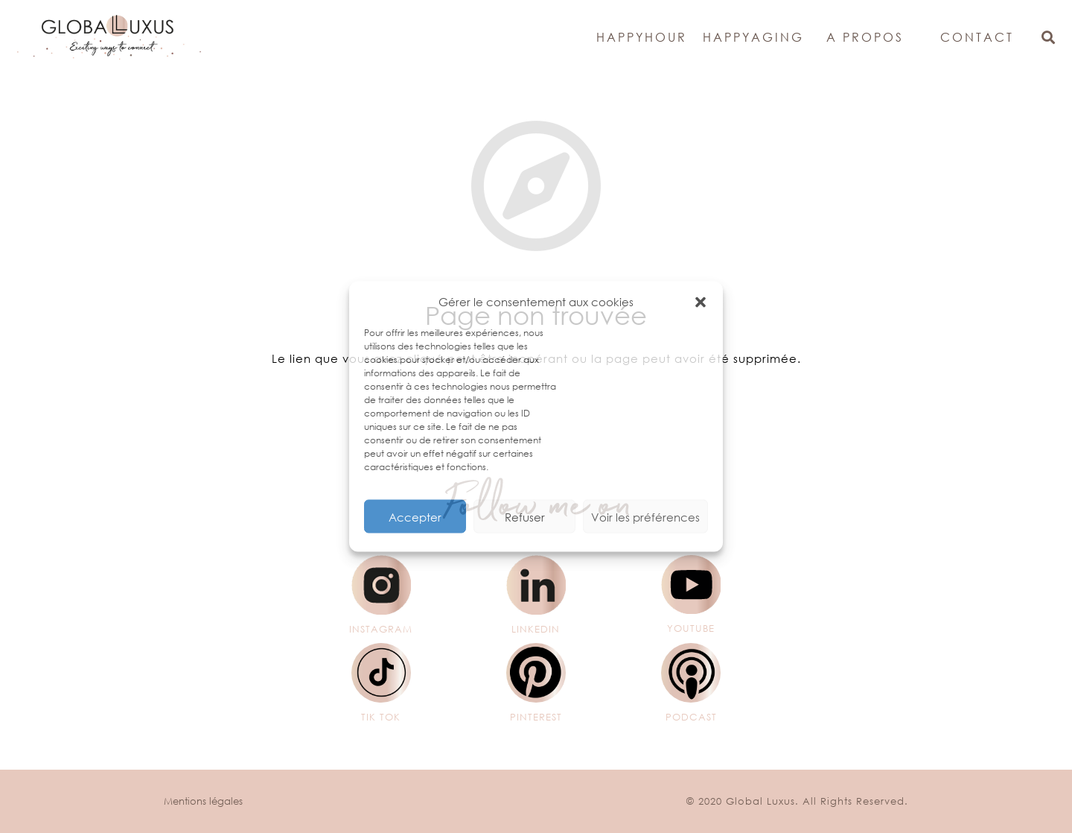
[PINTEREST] (535, 673)
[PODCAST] (691, 673)
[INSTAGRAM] (380, 585)
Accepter (415, 516)
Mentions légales (203, 801)
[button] (700, 301)
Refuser (525, 516)
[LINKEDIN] (535, 585)
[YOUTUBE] (691, 584)
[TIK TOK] (380, 673)
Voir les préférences (645, 516)
